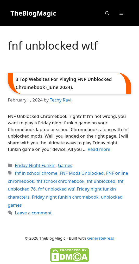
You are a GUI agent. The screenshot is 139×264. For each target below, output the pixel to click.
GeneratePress (100, 238)
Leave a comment (33, 213)
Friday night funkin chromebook (65, 197)
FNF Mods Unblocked (82, 173)
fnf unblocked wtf (56, 189)
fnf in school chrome (36, 173)
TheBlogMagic (33, 13)
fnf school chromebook (60, 181)
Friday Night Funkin (35, 165)
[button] (107, 13)
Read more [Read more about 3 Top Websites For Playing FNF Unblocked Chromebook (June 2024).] (99, 149)
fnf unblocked (101, 181)
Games (65, 165)
